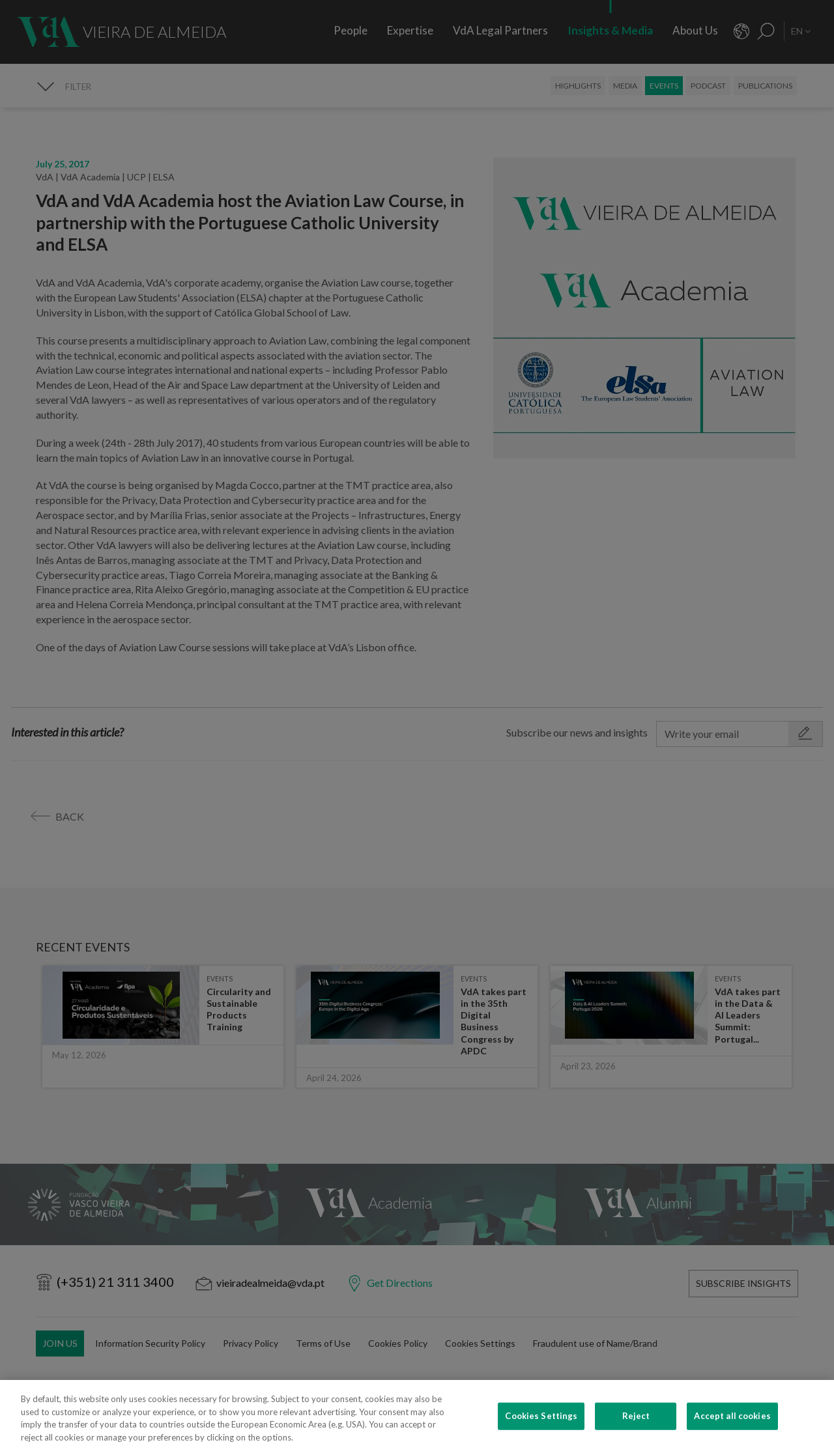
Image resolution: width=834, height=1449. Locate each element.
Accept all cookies (732, 1432)
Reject (636, 1432)
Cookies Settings (541, 1432)
